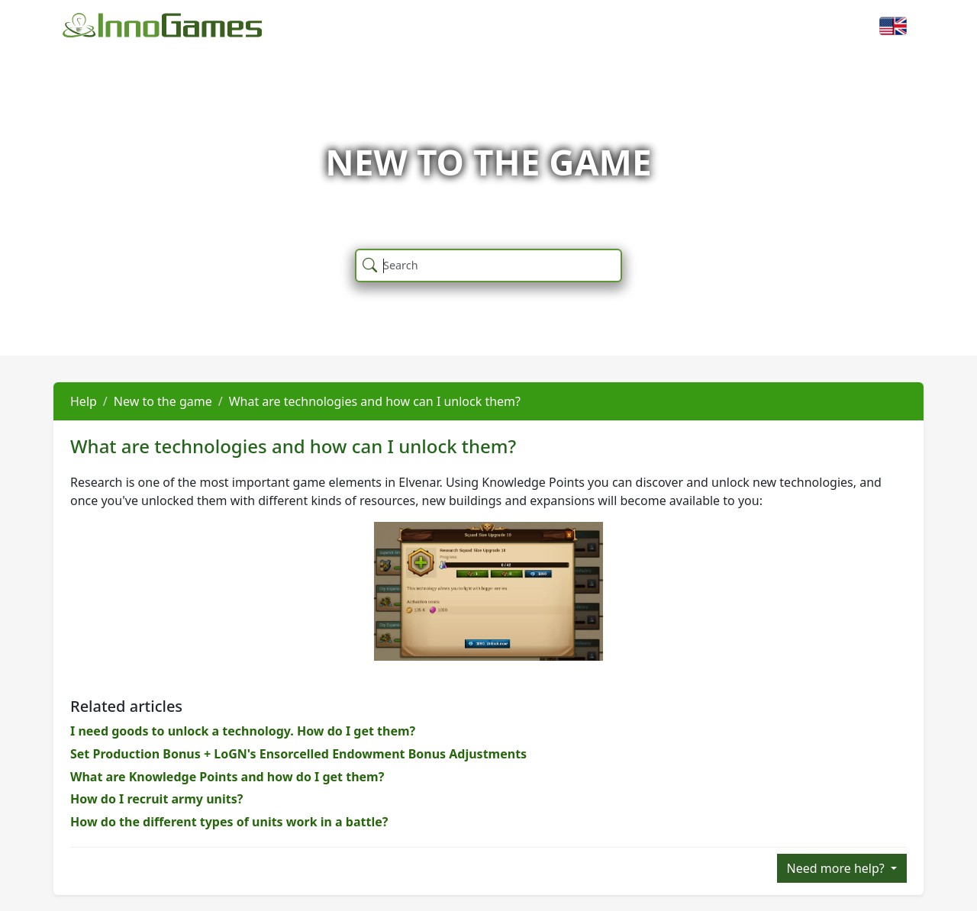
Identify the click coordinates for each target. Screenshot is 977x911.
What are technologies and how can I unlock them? (375, 401)
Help (83, 401)
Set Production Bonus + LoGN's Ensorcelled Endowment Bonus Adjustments (298, 753)
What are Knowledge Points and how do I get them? (227, 776)
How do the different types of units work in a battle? (229, 821)
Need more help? (837, 868)
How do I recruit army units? (156, 798)
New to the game (163, 401)
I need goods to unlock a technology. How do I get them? (242, 731)
